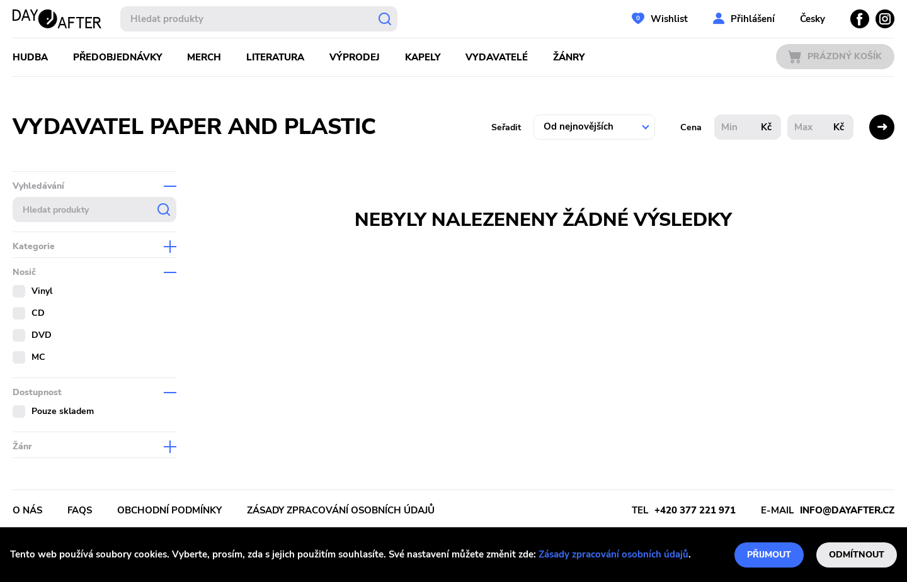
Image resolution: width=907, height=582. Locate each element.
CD (38, 313)
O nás (27, 510)
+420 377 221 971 (695, 510)
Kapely (422, 57)
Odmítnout (856, 555)
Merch (204, 57)
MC (38, 357)
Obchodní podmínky (169, 510)
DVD (41, 335)
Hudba (30, 57)
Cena (691, 127)
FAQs (79, 510)
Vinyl (41, 291)
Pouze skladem (62, 411)
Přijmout (769, 555)
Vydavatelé (496, 57)
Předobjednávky (117, 57)
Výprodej (354, 57)
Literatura (275, 57)
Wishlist (669, 19)
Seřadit (506, 127)
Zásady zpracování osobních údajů (613, 554)
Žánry (569, 57)
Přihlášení (753, 19)
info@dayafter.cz (847, 510)
